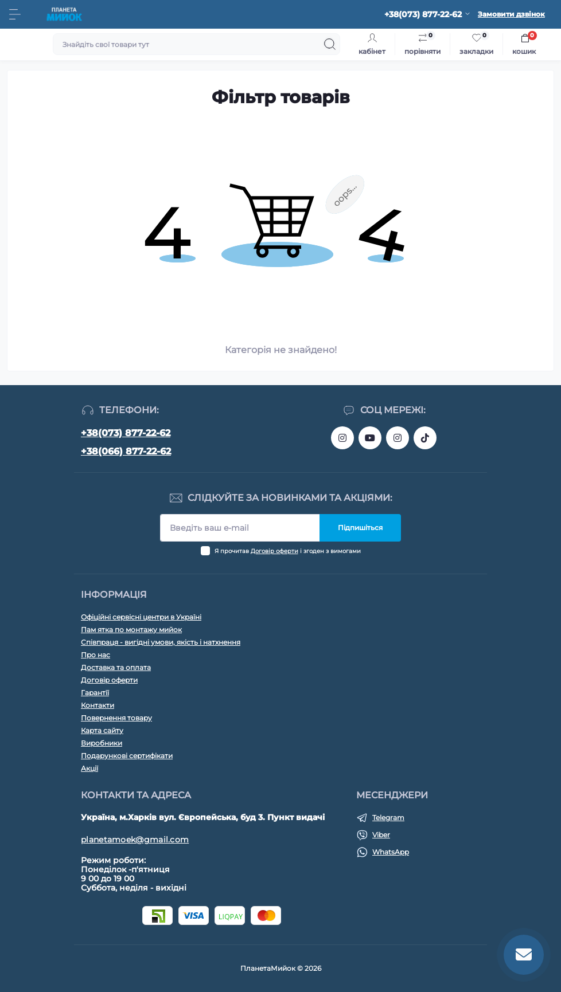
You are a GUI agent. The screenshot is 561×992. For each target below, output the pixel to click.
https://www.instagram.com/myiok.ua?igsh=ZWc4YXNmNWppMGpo (398, 437)
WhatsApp (390, 852)
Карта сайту (102, 730)
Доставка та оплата (116, 667)
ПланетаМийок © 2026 (280, 968)
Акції (89, 768)
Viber (381, 834)
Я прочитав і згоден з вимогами (288, 551)
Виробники (101, 743)
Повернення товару (116, 717)
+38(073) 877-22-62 (125, 433)
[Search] (330, 44)
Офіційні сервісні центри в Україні (141, 617)
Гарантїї (95, 692)
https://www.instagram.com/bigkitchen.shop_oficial (342, 437)
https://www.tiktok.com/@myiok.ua (425, 437)
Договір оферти (274, 551)
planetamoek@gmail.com (135, 839)
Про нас (95, 654)
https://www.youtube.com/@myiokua (370, 437)
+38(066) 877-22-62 (126, 451)
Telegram (388, 817)
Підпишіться (360, 527)
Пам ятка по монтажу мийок (131, 629)
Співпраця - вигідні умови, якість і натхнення (160, 642)
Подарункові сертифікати (127, 755)
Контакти (97, 705)
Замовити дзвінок (511, 14)
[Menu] (15, 14)
